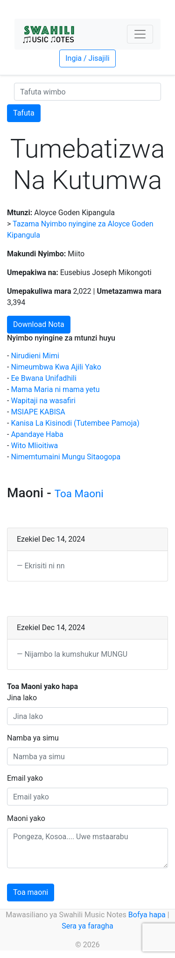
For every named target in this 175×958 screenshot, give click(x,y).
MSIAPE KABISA (38, 411)
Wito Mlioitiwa (34, 445)
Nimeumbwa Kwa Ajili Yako (56, 367)
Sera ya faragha (87, 926)
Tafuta (24, 113)
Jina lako (22, 697)
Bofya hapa (147, 914)
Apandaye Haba (37, 434)
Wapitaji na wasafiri (43, 400)
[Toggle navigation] (140, 34)
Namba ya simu (33, 737)
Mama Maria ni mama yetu (55, 389)
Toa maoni (30, 892)
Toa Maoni (79, 493)
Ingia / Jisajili (87, 58)
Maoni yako (26, 818)
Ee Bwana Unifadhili (43, 378)
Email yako (25, 778)
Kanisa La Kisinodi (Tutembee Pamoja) (75, 423)
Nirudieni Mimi (35, 355)
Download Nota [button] (38, 324)
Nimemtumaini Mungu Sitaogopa (65, 456)
